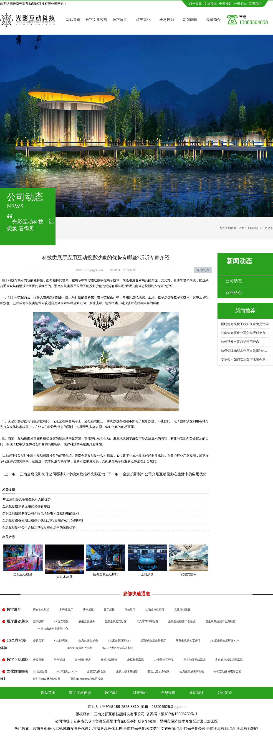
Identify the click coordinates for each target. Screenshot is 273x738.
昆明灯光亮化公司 (190, 728)
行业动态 (233, 292)
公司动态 (233, 281)
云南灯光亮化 (134, 728)
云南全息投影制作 (144, 286)
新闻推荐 (245, 310)
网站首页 (73, 20)
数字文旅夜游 (96, 20)
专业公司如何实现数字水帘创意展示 (245, 359)
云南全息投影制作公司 (91, 455)
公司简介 (240, 3)
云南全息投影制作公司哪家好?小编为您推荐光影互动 (62, 474)
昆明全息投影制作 (243, 728)
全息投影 (225, 3)
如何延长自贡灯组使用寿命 (240, 342)
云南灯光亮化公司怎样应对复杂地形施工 (245, 333)
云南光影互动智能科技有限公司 (119, 714)
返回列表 (203, 270)
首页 (242, 228)
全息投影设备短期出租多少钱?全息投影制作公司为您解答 (42, 520)
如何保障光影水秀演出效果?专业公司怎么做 (245, 350)
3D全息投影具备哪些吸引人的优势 (26, 499)
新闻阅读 (190, 20)
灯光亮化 (195, 3)
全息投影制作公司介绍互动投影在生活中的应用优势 (164, 474)
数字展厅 (120, 20)
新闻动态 (253, 228)
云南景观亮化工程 (47, 728)
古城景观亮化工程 (107, 728)
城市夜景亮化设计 (77, 728)
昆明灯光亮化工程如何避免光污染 (245, 324)
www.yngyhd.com (94, 270)
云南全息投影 (217, 728)
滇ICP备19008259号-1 (179, 714)
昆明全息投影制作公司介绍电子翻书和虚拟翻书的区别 (40, 513)
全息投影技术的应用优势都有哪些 (26, 506)
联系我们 (255, 3)
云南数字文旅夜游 (160, 728)
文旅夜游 (210, 3)
